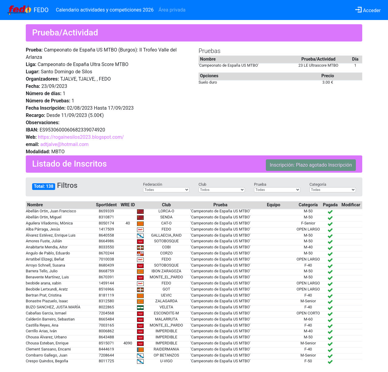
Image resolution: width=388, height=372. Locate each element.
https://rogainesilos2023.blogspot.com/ (81, 137)
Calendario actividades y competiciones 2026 (104, 10)
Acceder (368, 10)
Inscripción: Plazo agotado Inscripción (311, 165)
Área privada (172, 10)
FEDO (41, 10)
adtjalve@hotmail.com (64, 144)
